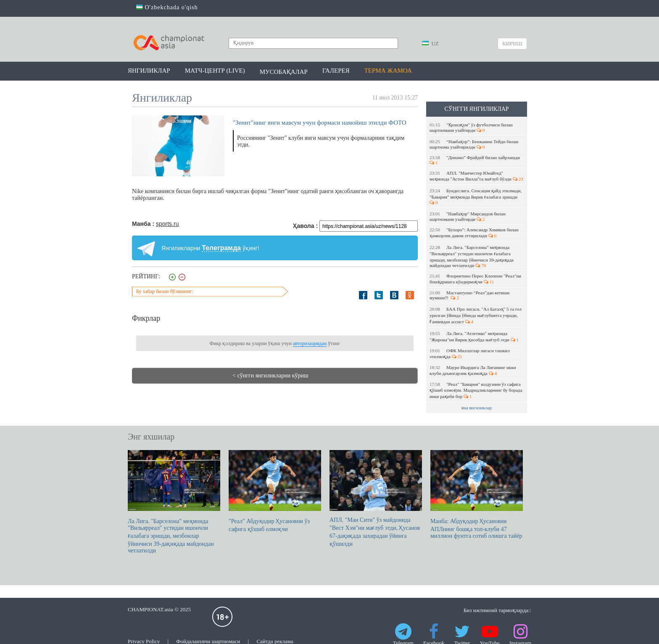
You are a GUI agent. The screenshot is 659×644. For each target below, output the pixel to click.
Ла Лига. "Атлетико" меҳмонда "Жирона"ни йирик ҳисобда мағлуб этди (474, 336)
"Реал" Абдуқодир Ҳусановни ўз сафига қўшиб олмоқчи (275, 491)
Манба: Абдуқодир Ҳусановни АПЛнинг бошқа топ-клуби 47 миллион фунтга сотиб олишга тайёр (476, 494)
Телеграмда (221, 247)
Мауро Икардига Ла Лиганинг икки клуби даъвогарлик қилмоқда (473, 370)
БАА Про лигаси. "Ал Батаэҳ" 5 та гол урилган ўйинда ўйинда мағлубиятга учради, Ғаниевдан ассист (476, 315)
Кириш (512, 43)
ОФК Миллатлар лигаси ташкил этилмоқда (470, 353)
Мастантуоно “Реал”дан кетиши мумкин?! (469, 295)
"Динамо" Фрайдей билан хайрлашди (475, 160)
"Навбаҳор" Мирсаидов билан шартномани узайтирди (468, 216)
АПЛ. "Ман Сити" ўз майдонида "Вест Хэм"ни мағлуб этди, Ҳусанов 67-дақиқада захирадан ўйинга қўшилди (376, 498)
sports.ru (167, 223)
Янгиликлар (149, 70)
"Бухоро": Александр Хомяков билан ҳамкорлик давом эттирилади (474, 232)
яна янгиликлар (476, 407)
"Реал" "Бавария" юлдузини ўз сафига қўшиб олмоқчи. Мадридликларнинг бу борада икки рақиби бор (476, 390)
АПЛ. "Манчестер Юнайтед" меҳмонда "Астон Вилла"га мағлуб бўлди (476, 175)
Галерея (336, 70)
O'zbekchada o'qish (167, 7)
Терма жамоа (388, 70)
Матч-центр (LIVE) (215, 70)
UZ (430, 43)
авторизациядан (310, 343)
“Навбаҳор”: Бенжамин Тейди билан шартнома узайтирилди (474, 144)
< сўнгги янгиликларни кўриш (270, 375)
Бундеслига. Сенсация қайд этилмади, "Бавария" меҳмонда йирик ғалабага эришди (476, 196)
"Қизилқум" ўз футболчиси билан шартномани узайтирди (471, 127)
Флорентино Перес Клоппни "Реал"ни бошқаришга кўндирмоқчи (475, 278)
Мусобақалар (284, 71)
